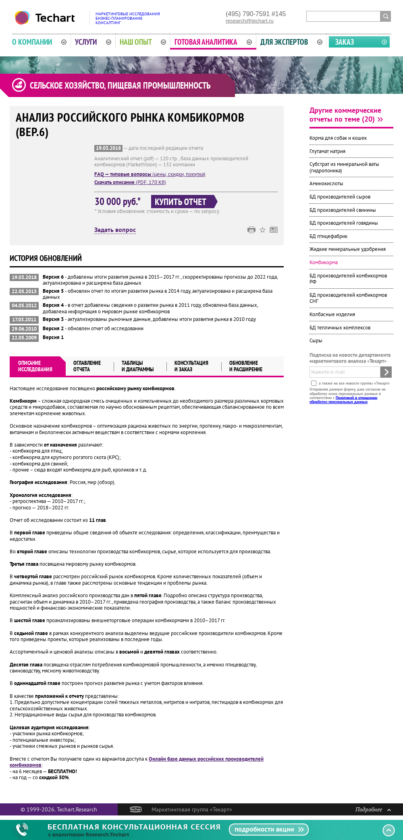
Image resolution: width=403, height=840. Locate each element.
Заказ (344, 42)
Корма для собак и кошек (338, 137)
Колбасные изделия (332, 314)
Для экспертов (291, 42)
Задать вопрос (115, 230)
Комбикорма (324, 262)
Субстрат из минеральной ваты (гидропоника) (344, 167)
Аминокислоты (326, 183)
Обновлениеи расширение (245, 366)
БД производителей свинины (343, 210)
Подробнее (373, 809)
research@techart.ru (250, 21)
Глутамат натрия (327, 151)
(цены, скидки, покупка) (150, 174)
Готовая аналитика (213, 42)
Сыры (316, 340)
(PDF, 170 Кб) (130, 182)
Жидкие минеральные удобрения (348, 249)
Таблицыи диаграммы (138, 366)
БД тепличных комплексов (340, 327)
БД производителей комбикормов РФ (348, 279)
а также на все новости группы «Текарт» (354, 383)
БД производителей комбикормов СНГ (348, 298)
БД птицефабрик (328, 236)
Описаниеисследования (35, 366)
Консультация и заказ (191, 366)
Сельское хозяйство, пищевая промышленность (120, 85)
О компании (39, 42)
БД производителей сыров (340, 196)
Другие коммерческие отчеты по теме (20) (345, 115)
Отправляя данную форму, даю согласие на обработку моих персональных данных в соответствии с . (348, 395)
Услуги (93, 42)
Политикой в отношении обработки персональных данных (343, 399)
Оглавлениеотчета (87, 366)
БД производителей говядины (344, 222)
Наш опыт (143, 42)
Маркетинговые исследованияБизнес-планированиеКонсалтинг (128, 18)
